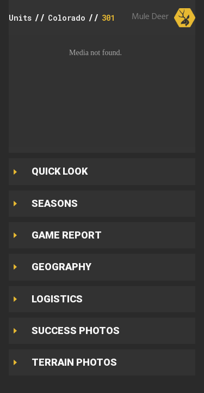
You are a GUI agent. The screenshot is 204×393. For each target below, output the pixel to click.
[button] (102, 91)
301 (108, 18)
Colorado (66, 18)
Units (20, 18)
